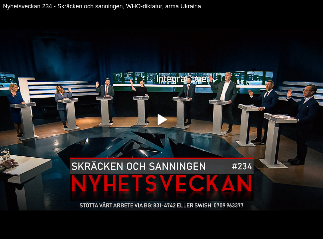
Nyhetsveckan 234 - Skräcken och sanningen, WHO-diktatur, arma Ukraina (102, 6)
